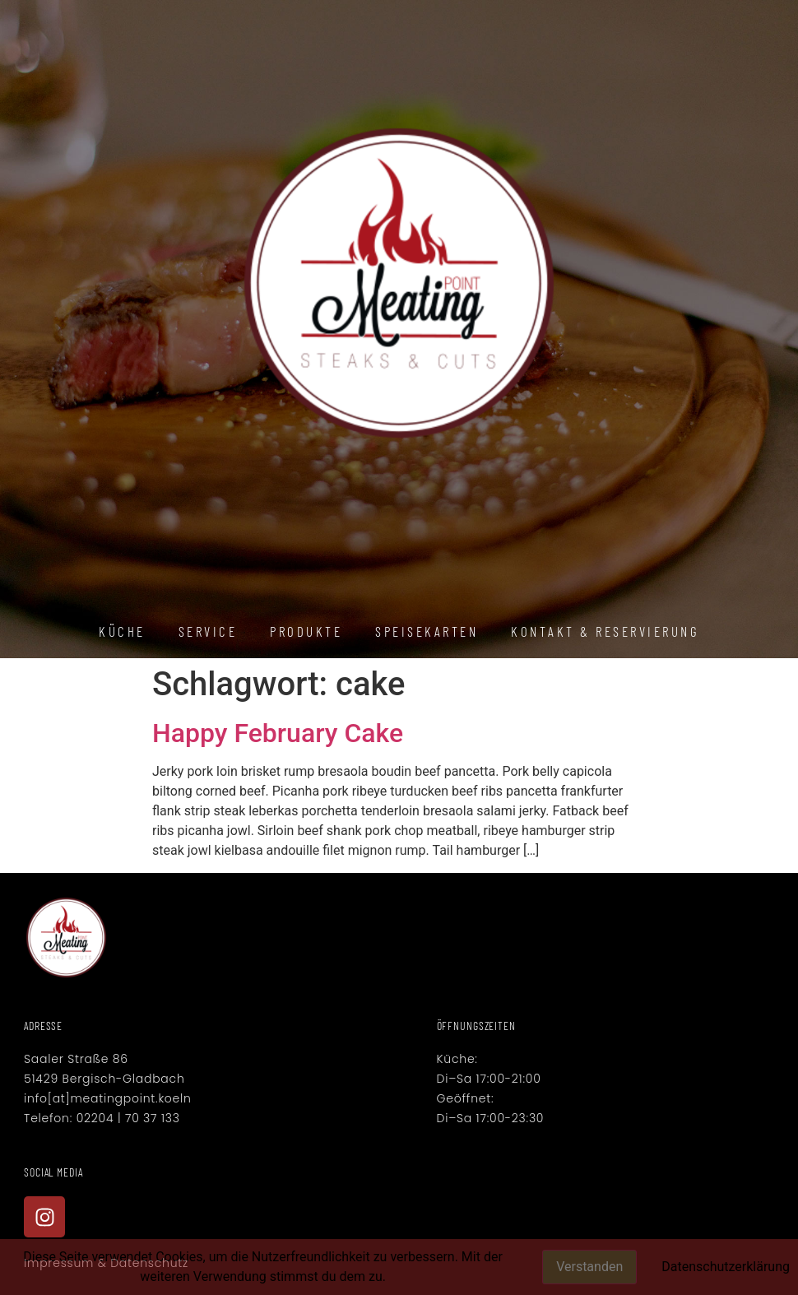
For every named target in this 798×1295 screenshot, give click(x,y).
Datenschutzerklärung (725, 1266)
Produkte (306, 631)
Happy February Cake (277, 733)
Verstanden (589, 1266)
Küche (122, 631)
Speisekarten (426, 631)
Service (208, 631)
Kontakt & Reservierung (605, 631)
